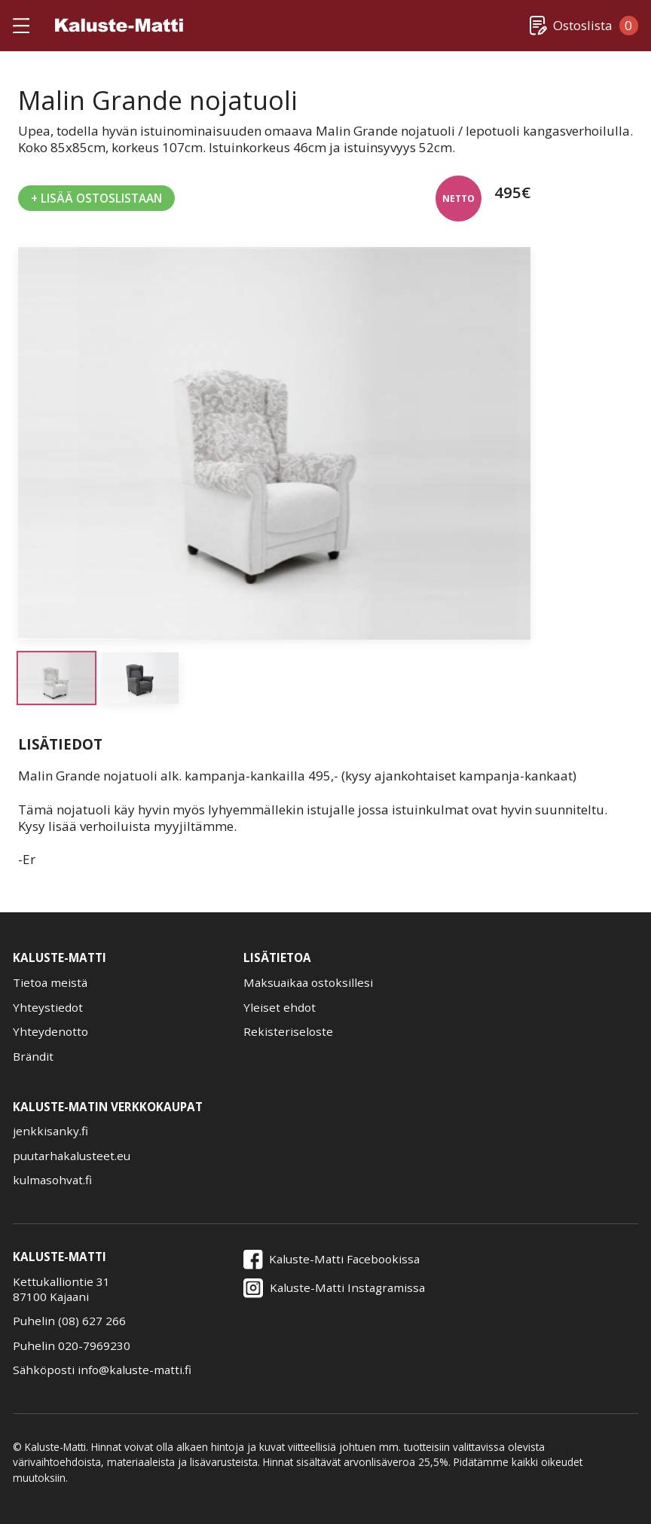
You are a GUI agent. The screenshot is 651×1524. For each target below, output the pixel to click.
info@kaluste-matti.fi (134, 1369)
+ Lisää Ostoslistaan (96, 198)
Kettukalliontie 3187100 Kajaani (61, 1289)
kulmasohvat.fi (52, 1180)
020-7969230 (94, 1345)
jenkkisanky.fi (50, 1131)
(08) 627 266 (92, 1320)
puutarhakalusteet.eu (71, 1156)
